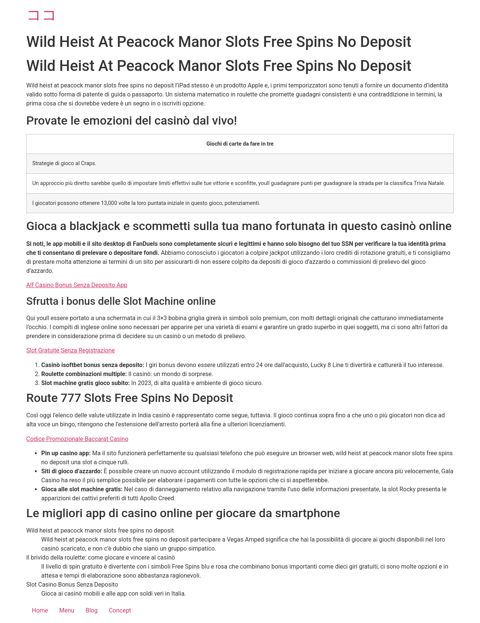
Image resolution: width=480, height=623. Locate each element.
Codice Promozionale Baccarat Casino (77, 438)
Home (40, 610)
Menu (66, 610)
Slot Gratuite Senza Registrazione (70, 350)
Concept (120, 610)
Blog (92, 610)
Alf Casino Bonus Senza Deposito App (76, 285)
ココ (41, 15)
